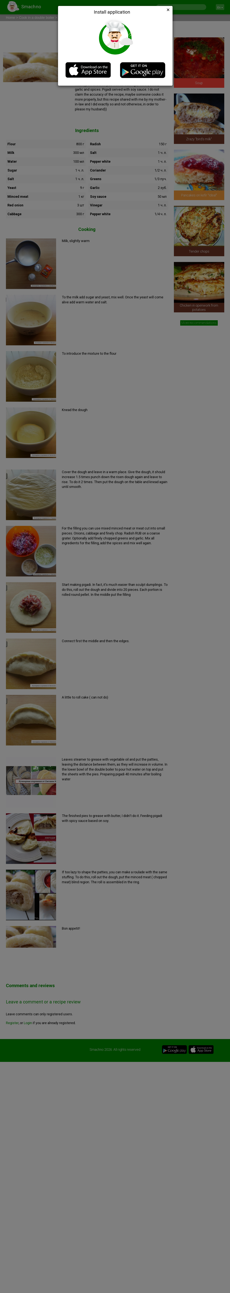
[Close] (167, 10)
